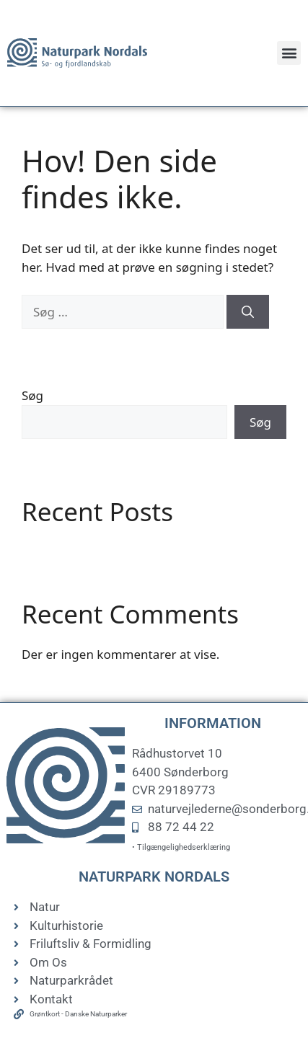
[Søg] (247, 312)
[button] (289, 53)
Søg (32, 395)
